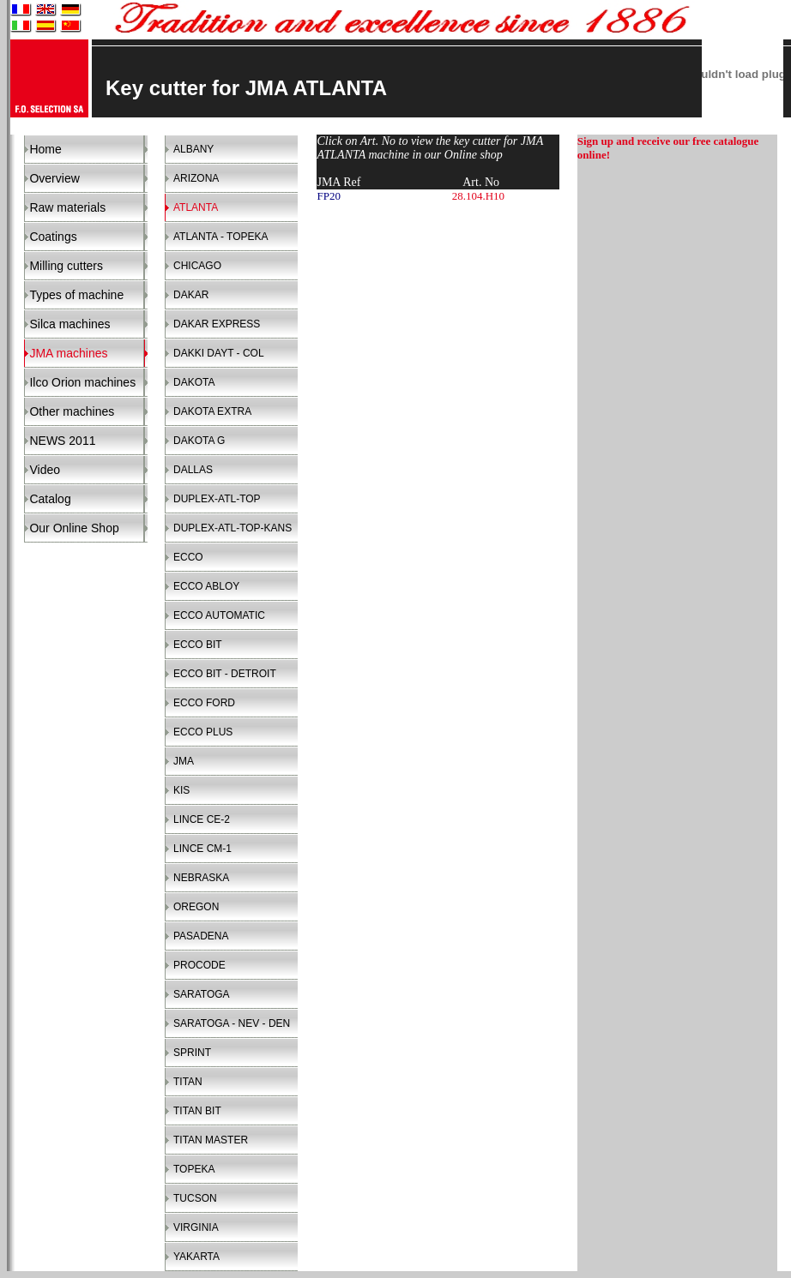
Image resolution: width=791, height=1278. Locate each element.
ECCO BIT (197, 645)
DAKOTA (193, 382)
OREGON (196, 907)
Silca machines (69, 324)
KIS (181, 790)
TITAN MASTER (210, 1140)
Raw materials (67, 207)
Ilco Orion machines (82, 382)
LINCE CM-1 (202, 849)
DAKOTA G (199, 441)
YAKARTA (196, 1257)
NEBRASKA (201, 878)
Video (44, 470)
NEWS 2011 (62, 440)
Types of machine (76, 295)
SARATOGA (201, 994)
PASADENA (200, 936)
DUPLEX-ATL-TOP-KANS (232, 528)
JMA (183, 761)
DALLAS (193, 470)
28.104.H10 (478, 195)
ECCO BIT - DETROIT (224, 674)
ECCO (188, 557)
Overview (54, 178)
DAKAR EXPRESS (216, 324)
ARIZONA (196, 178)
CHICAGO (197, 266)
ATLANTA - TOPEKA (220, 237)
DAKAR (190, 295)
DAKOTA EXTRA (212, 411)
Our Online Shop (73, 528)
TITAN (187, 1082)
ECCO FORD (204, 703)
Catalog (49, 499)
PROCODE (199, 965)
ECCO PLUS (202, 732)
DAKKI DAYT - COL (218, 353)
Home (45, 149)
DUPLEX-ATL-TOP (217, 499)
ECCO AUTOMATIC (219, 615)
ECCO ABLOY (206, 586)
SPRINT (192, 1053)
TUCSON (195, 1198)
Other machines (71, 411)
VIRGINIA (196, 1227)
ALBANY (193, 149)
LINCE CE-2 (201, 819)
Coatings (52, 236)
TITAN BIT (197, 1111)
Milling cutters (66, 266)
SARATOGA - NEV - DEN (231, 1023)
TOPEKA (193, 1169)
